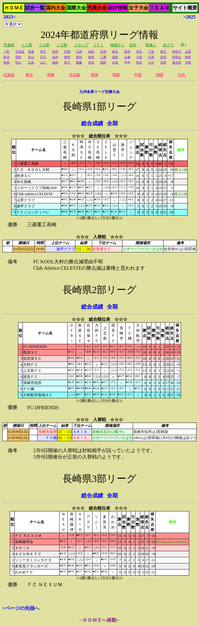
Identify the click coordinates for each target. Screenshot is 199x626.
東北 (29, 75)
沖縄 (188, 62)
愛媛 (79, 62)
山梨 (188, 51)
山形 (79, 51)
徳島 (55, 62)
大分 (151, 62)
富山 (31, 57)
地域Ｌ (150, 45)
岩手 (43, 51)
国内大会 (55, 7)
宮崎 (163, 62)
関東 (51, 75)
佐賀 (115, 62)
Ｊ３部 (61, 45)
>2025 (189, 16)
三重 (103, 57)
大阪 (139, 57)
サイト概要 (185, 7)
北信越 (74, 75)
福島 (91, 51)
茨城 (103, 51)
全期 (112, 123)
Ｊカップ (81, 45)
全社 (132, 45)
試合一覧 (35, 7)
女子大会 (138, 7)
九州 (181, 75)
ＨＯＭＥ (14, 7)
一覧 (6, 51)
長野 (18, 57)
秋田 (55, 51)
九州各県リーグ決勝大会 (99, 92)
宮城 (67, 51)
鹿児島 (176, 62)
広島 (31, 62)
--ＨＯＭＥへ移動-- (99, 620)
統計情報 (118, 7)
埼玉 (139, 51)
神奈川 (176, 51)
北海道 (19, 51)
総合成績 (92, 123)
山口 (43, 62)
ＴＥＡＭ (159, 7)
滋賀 (115, 57)
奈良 (163, 57)
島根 (6, 62)
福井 (55, 57)
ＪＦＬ (98, 45)
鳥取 (188, 57)
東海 (94, 75)
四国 (159, 75)
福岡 (103, 62)
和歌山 (176, 57)
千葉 (151, 51)
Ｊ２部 (43, 45)
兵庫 (151, 57)
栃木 (115, 51)
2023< (9, 16)
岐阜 (91, 57)
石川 (43, 57)
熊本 (139, 62)
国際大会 (76, 7)
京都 (127, 57)
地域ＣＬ (117, 45)
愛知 (79, 57)
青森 (31, 51)
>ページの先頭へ (20, 608)
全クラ (168, 45)
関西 (116, 75)
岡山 (18, 62)
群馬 (127, 51)
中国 (138, 75)
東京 (163, 51)
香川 (67, 62)
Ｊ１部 (26, 45)
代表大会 (97, 7)
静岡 (67, 57)
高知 (91, 62)
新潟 (6, 57)
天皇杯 (8, 45)
